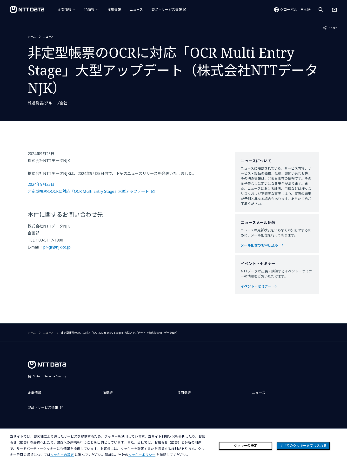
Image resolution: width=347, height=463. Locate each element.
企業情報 (64, 9)
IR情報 (89, 9)
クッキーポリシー (141, 455)
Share (330, 27)
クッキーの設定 (245, 446)
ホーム (32, 36)
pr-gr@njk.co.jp (57, 247)
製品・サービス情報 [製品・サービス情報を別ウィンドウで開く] (167, 9)
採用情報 (114, 9)
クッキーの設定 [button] (62, 455)
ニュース (136, 9)
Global (49, 376)
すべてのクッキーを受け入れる (303, 446)
